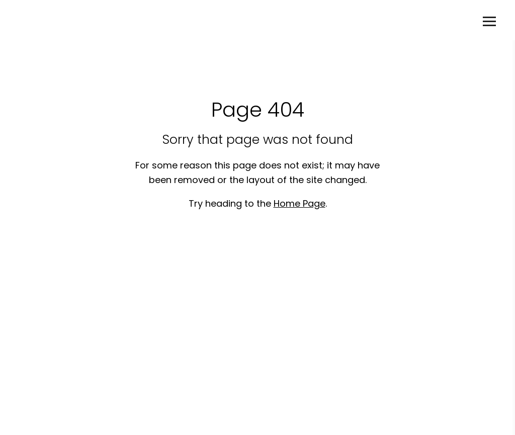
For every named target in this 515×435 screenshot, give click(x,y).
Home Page (299, 203)
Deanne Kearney (72, 20)
